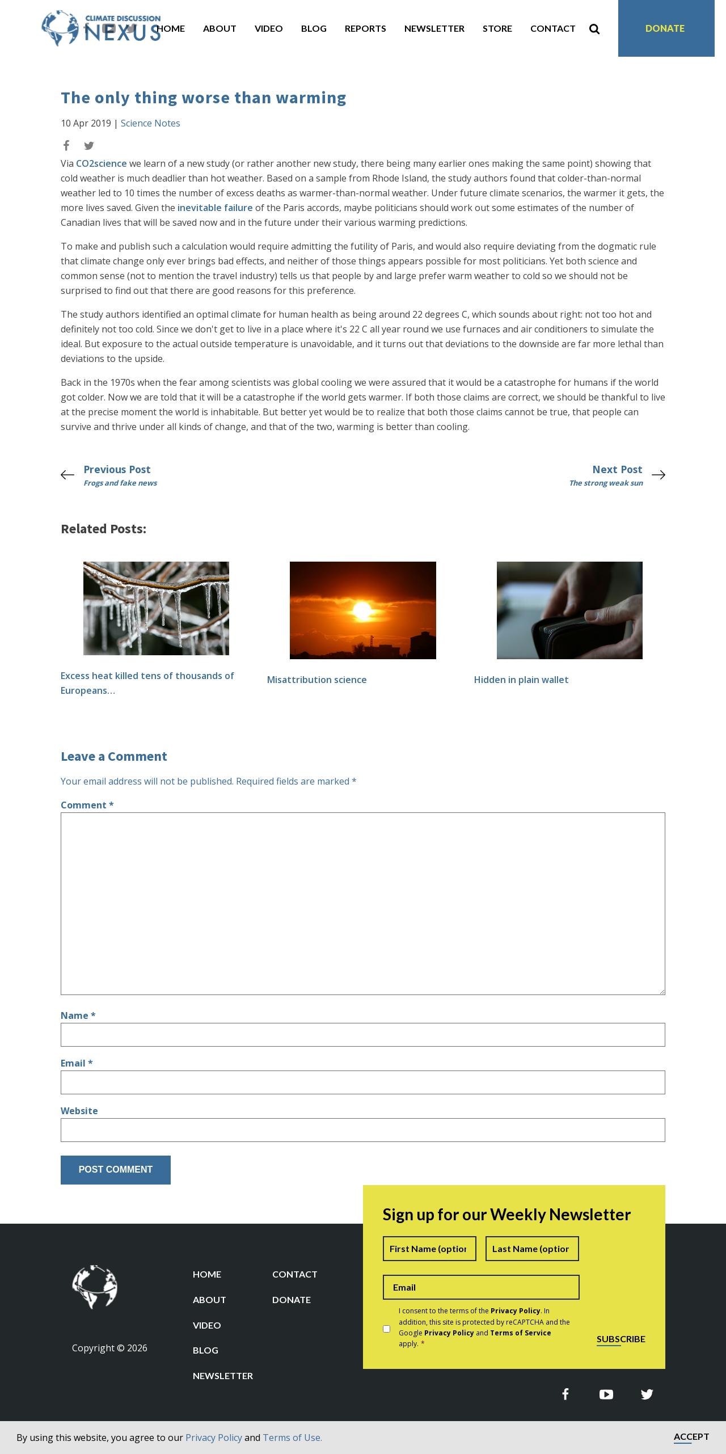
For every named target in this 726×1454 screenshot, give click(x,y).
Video (269, 28)
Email (77, 1063)
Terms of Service (520, 1333)
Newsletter (434, 28)
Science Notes (150, 123)
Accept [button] (692, 1437)
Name (78, 1015)
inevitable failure (215, 207)
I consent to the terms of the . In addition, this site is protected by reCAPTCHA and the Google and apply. (484, 1327)
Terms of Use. (292, 1437)
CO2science (101, 163)
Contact (553, 28)
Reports (365, 28)
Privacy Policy (213, 1437)
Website (79, 1111)
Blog (314, 28)
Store (497, 28)
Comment (87, 805)
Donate (665, 28)
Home (171, 28)
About (220, 28)
